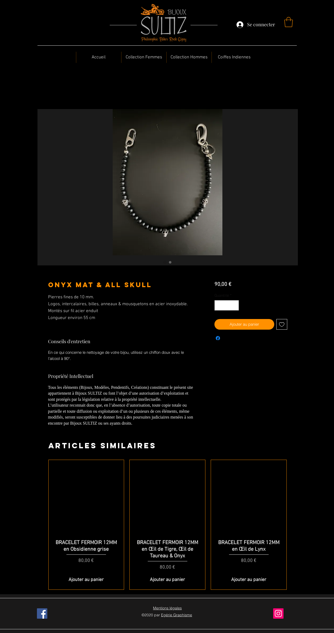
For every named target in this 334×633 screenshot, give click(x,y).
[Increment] (234, 305)
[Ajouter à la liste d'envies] (281, 324)
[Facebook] (42, 613)
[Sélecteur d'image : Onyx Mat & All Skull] (165, 262)
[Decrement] (218, 305)
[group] (167, 524)
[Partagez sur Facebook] (218, 338)
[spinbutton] (226, 305)
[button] (288, 22)
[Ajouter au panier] (86, 579)
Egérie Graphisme (176, 615)
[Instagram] (278, 613)
